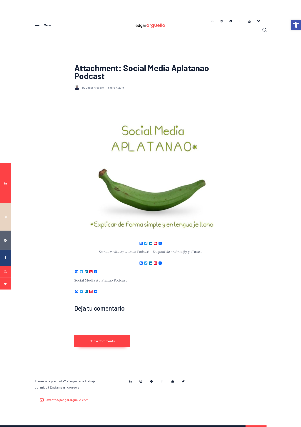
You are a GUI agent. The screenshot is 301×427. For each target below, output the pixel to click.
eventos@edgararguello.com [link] (67, 402)
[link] (296, 25)
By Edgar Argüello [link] (89, 88)
